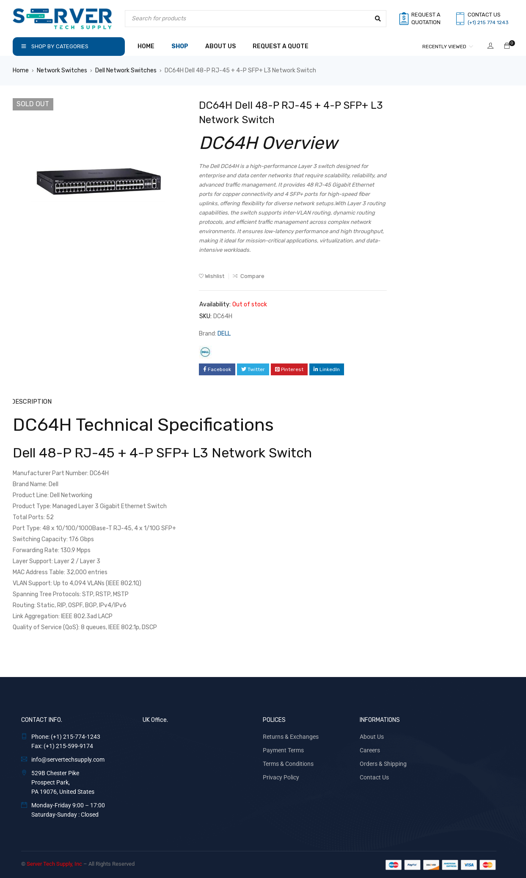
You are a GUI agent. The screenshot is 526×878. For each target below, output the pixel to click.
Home (21, 70)
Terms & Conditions (288, 763)
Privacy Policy (281, 776)
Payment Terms (283, 749)
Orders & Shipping (383, 763)
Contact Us (374, 776)
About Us (372, 736)
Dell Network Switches (126, 70)
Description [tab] (31, 401)
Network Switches (62, 70)
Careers (370, 749)
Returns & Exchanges (291, 736)
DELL (224, 333)
